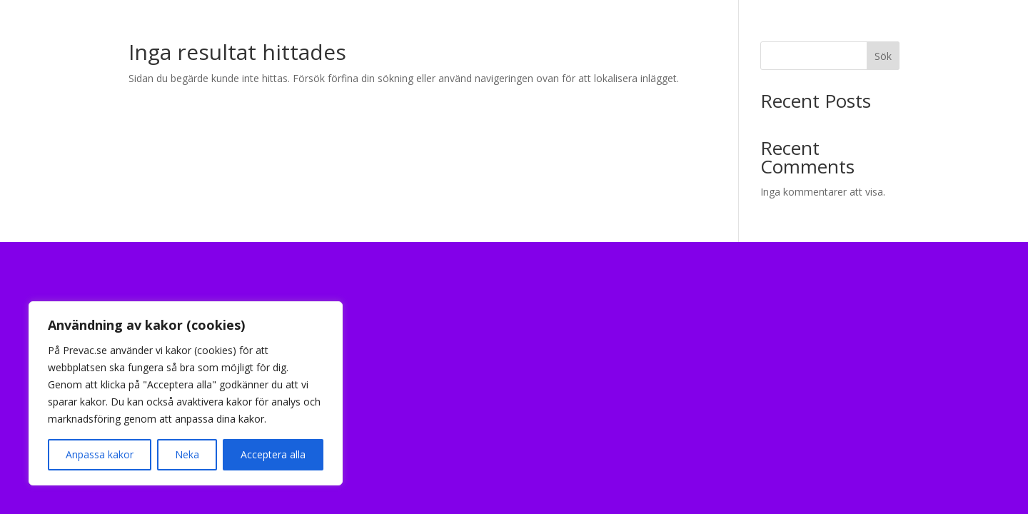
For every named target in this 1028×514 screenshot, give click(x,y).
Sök (883, 56)
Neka (187, 454)
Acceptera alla (273, 454)
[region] (186, 393)
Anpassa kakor (99, 454)
